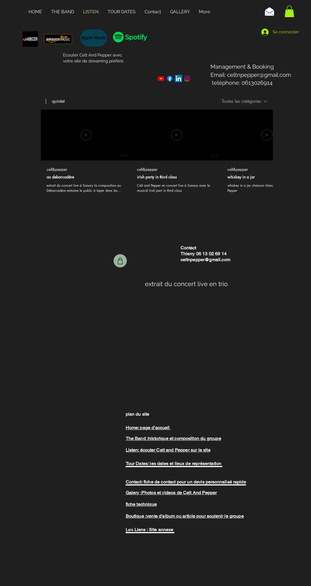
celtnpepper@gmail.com (259, 74)
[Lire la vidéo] (86, 135)
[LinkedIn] (178, 78)
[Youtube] (161, 78)
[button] (289, 11)
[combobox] (244, 101)
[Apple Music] (93, 38)
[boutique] (120, 260)
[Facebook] (169, 78)
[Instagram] (187, 78)
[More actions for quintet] (55, 101)
